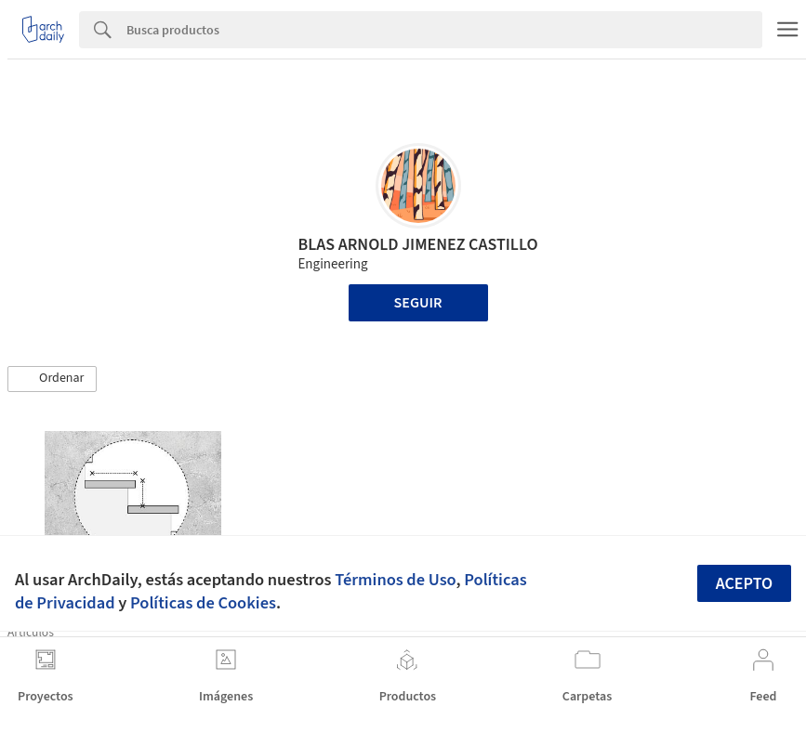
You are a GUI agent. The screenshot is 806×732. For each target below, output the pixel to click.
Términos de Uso (395, 580)
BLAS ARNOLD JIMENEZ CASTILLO (417, 244)
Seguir (418, 303)
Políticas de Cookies (203, 603)
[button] (52, 379)
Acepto (744, 583)
